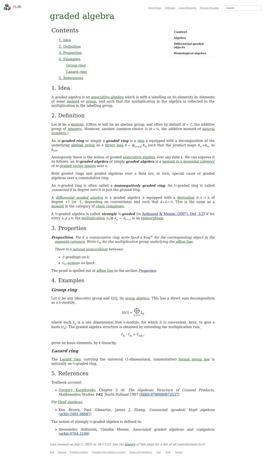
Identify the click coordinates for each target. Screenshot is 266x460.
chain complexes (110, 206)
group (91, 101)
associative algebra (107, 97)
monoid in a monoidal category (188, 161)
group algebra (137, 298)
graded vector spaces (78, 166)
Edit (52, 452)
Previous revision (79, 452)
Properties (147, 271)
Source (179, 452)
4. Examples (69, 59)
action (73, 263)
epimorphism (152, 218)
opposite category (69, 242)
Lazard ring (76, 72)
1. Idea (65, 40)
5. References (71, 78)
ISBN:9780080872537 (159, 394)
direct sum (114, 145)
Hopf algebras (70, 402)
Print (167, 452)
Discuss (62, 452)
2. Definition (70, 46)
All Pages (170, 7)
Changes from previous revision (109, 452)
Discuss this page (209, 7)
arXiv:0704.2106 (74, 434)
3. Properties (70, 53)
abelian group (83, 145)
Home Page (155, 7)
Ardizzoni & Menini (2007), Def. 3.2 (173, 214)
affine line (184, 242)
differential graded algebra (79, 197)
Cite (158, 452)
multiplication (93, 218)
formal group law (194, 359)
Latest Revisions (187, 7)
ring (140, 141)
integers (75, 129)
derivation (186, 197)
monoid (73, 101)
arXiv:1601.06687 (75, 414)
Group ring (76, 65)
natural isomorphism (89, 249)
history (130, 444)
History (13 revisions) (140, 452)
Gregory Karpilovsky (77, 390)
